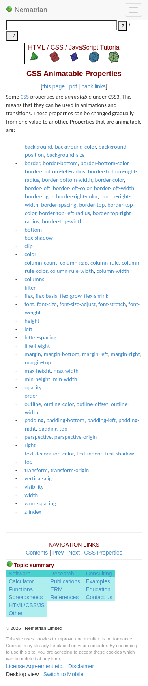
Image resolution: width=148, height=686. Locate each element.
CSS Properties (103, 552)
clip (28, 246)
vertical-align (39, 478)
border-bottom (60, 163)
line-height (37, 345)
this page (53, 86)
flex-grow (70, 295)
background (38, 146)
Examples (98, 581)
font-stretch (112, 304)
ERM (57, 589)
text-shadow (119, 453)
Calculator (21, 581)
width (31, 495)
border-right (39, 196)
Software (19, 573)
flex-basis (46, 295)
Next (74, 552)
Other (15, 613)
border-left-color (72, 188)
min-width (65, 379)
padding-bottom (65, 420)
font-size (47, 304)
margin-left (95, 354)
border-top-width (62, 221)
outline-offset (92, 404)
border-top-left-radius (64, 213)
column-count (40, 262)
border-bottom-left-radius (55, 171)
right (30, 445)
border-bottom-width (67, 179)
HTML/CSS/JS (27, 605)
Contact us (99, 597)
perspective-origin (75, 436)
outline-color (58, 404)
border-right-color (76, 196)
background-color (75, 146)
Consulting (99, 573)
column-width (113, 270)
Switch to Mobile (63, 674)
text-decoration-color (48, 453)
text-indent (90, 453)
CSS (25, 96)
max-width (66, 370)
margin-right (125, 354)
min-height (37, 379)
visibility (33, 486)
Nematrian (26, 10)
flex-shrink (96, 295)
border (32, 163)
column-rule (104, 262)
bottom (33, 229)
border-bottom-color (105, 163)
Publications (66, 581)
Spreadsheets (26, 597)
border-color (109, 179)
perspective (38, 436)
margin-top (38, 362)
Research (62, 573)
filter (30, 287)
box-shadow (38, 237)
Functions (21, 589)
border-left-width (114, 188)
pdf (73, 86)
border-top (92, 204)
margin (32, 354)
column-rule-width (72, 270)
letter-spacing (40, 337)
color (30, 254)
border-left (37, 188)
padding (33, 420)
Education (98, 589)
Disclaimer (81, 666)
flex (28, 295)
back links (93, 86)
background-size (66, 154)
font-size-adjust (78, 304)
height (31, 320)
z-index (32, 511)
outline (32, 404)
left (28, 329)
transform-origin (70, 470)
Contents (37, 552)
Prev (58, 552)
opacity (33, 387)
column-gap (74, 262)
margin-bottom (61, 354)
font (29, 304)
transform (36, 470)
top (28, 461)
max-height (37, 370)
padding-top (53, 428)
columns (34, 279)
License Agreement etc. (35, 666)
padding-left (101, 420)
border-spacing (58, 204)
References (65, 597)
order (30, 395)
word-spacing (40, 503)
